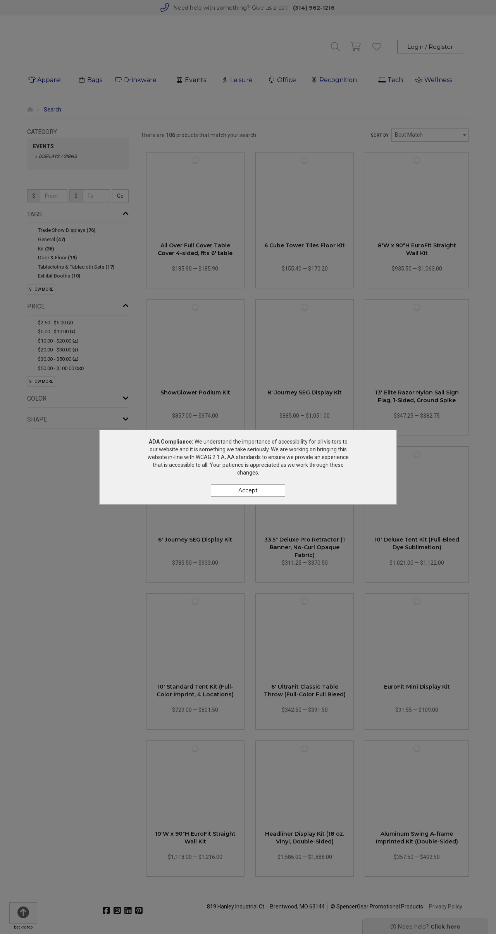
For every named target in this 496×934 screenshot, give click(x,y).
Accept (248, 490)
